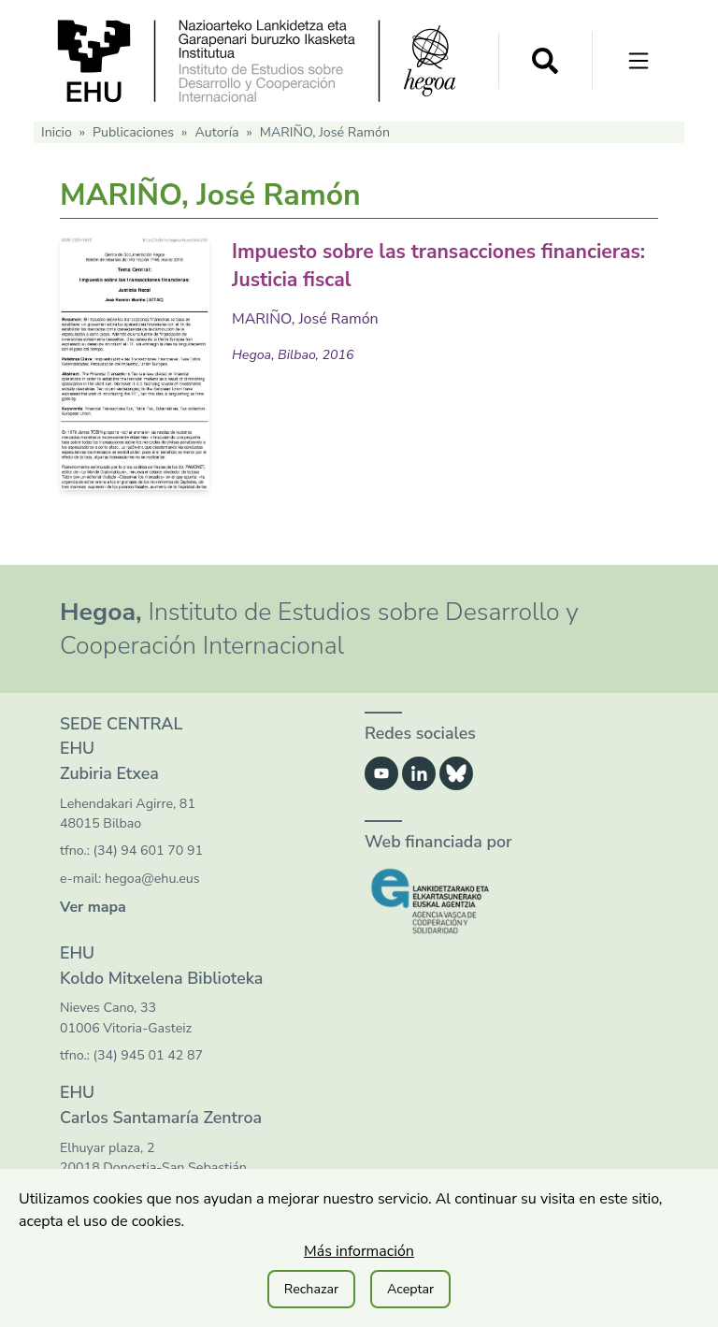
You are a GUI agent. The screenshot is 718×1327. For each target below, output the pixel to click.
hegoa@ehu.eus (152, 878)
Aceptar (410, 1289)
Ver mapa (93, 907)
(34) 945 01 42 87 (148, 1055)
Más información (359, 1251)
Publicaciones (133, 132)
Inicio (56, 132)
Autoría (216, 132)
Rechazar (311, 1289)
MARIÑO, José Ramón (305, 318)
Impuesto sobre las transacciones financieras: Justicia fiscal (404, 264)
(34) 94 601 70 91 (148, 850)
